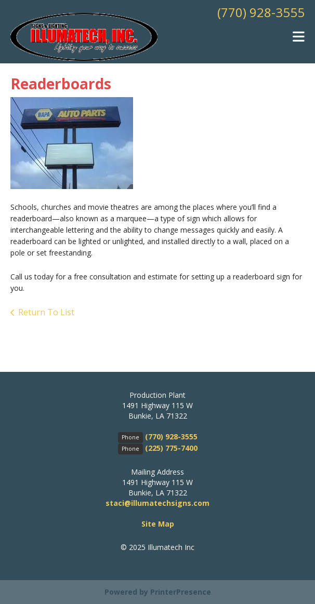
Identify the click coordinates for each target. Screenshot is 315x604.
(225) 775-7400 (171, 448)
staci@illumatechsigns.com (157, 503)
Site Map (157, 524)
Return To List (46, 312)
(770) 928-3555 (261, 12)
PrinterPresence (180, 592)
